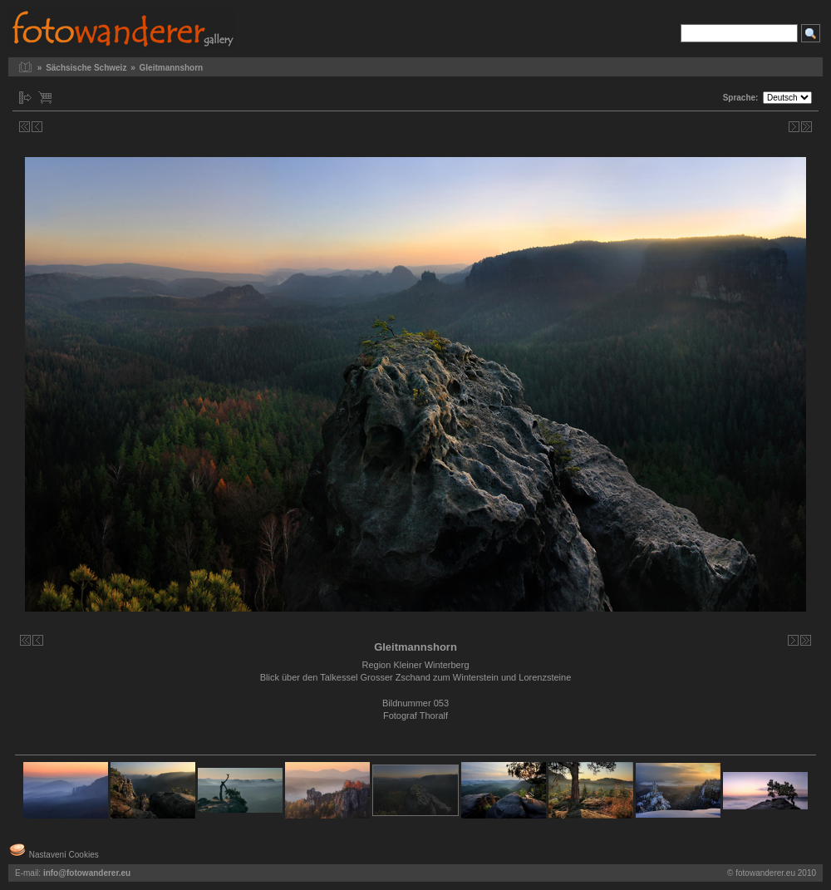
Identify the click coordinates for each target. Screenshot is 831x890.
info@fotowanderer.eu (86, 873)
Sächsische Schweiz (86, 67)
